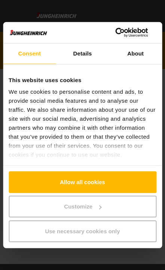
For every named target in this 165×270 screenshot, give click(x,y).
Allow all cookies (82, 181)
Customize (82, 206)
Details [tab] (82, 53)
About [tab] (135, 53)
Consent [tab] (29, 53)
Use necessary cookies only (82, 231)
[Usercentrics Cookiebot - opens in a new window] (123, 33)
